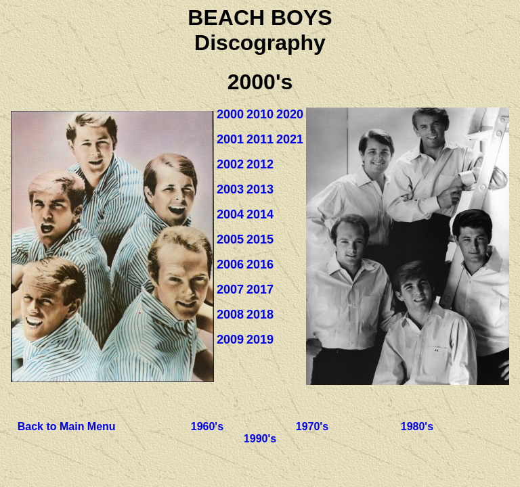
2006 (230, 264)
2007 (230, 289)
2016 (260, 264)
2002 (230, 164)
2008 (230, 314)
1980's (417, 426)
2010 (260, 114)
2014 (260, 214)
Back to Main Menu (67, 426)
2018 (260, 314)
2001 (230, 139)
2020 (289, 114)
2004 (230, 214)
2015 (260, 239)
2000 (230, 114)
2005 (230, 239)
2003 (230, 189)
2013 (260, 189)
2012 (260, 164)
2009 (230, 339)
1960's (207, 426)
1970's (312, 426)
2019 (260, 339)
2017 (260, 289)
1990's (260, 438)
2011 (260, 139)
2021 (289, 139)
